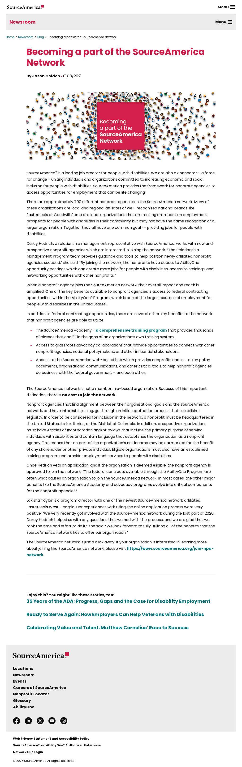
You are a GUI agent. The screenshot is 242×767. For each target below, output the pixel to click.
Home (10, 37)
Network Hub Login (28, 752)
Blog (40, 37)
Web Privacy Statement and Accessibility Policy (51, 739)
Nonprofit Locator (31, 694)
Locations (23, 668)
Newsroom (22, 22)
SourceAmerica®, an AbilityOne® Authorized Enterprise (57, 745)
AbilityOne (23, 707)
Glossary (22, 700)
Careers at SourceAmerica (39, 687)
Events (19, 681)
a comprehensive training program (131, 330)
